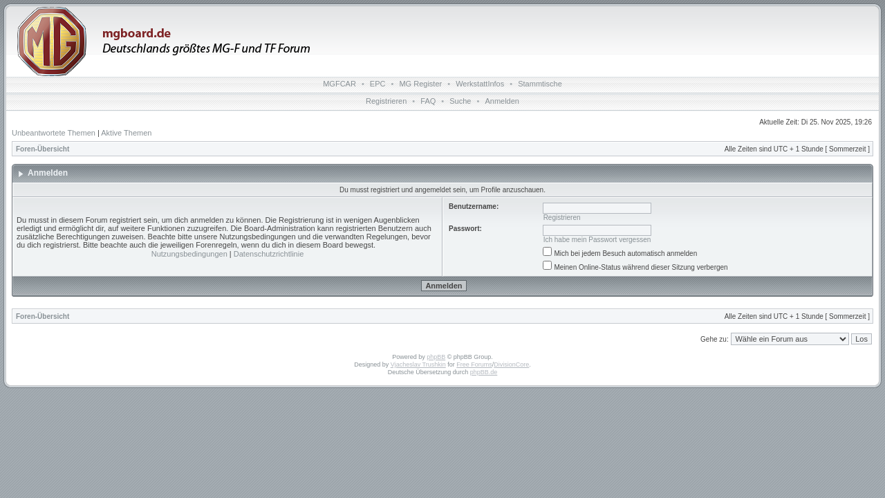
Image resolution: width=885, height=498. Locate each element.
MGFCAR (339, 84)
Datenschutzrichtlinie (269, 254)
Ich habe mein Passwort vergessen (597, 239)
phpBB (436, 356)
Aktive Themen (126, 133)
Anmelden (502, 101)
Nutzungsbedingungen (189, 254)
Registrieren (386, 101)
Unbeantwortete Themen (53, 133)
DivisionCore (511, 364)
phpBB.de (484, 372)
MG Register (420, 84)
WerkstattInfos (480, 84)
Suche (460, 101)
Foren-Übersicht (42, 149)
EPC (378, 84)
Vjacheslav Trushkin (418, 364)
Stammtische (540, 84)
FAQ (428, 101)
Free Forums (474, 364)
